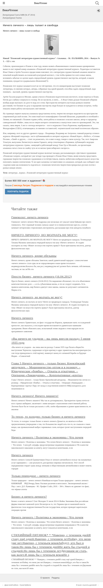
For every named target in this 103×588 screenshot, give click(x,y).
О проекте (45, 578)
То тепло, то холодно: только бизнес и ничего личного (48, 416)
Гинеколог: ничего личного (29, 217)
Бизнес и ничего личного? (29, 496)
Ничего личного (22, 318)
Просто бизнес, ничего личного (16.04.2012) (41, 276)
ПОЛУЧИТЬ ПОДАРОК (18, 191)
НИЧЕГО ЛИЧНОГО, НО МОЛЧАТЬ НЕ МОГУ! (44, 235)
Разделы (56, 578)
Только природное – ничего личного (36, 475)
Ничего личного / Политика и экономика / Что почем (47, 437)
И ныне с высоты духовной (86, 585)
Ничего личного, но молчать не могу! (36, 297)
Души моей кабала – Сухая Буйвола (18, 585)
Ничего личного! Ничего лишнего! (35, 396)
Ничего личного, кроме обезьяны (33, 255)
